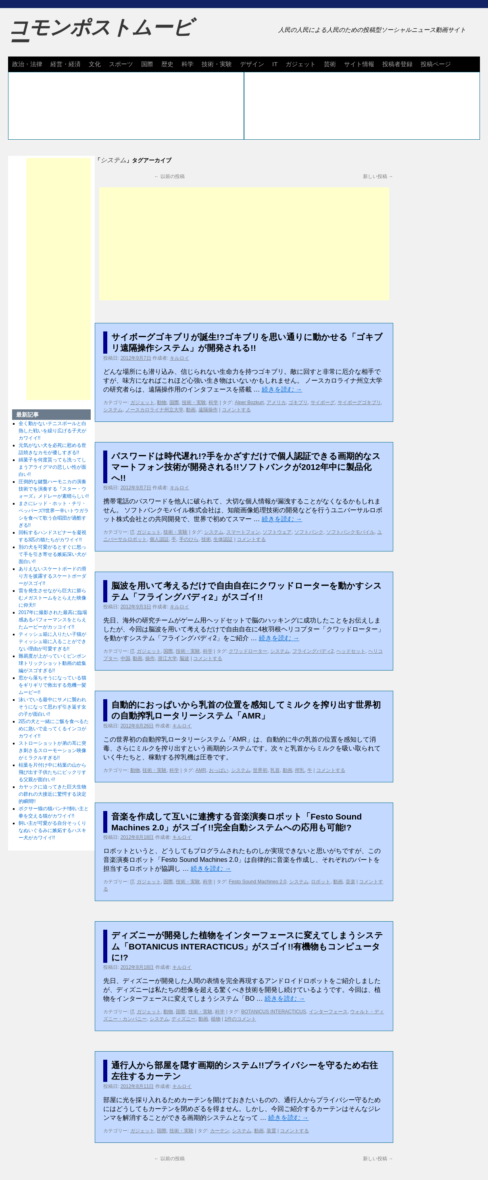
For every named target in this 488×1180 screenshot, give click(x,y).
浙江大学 (167, 658)
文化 (95, 64)
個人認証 (159, 539)
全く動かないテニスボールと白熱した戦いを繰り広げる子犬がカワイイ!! (52, 431)
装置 (271, 1131)
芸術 (330, 64)
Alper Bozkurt (249, 402)
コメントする (236, 410)
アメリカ (276, 402)
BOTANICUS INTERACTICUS (273, 1011)
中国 (125, 658)
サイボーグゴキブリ (359, 402)
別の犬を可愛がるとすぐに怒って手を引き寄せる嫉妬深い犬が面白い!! (52, 554)
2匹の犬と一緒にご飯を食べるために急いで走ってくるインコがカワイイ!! (54, 729)
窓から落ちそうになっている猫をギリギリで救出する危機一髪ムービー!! (52, 685)
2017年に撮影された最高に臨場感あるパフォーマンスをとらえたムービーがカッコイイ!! (53, 620)
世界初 (260, 770)
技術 (206, 539)
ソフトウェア (277, 532)
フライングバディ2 (313, 651)
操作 (150, 658)
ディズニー (183, 1019)
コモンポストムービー (100, 34)
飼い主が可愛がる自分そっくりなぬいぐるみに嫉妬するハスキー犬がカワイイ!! (52, 830)
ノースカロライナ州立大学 (154, 410)
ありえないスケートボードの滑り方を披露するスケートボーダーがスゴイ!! (52, 576)
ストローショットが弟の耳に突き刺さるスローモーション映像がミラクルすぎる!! (52, 750)
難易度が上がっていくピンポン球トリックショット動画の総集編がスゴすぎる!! (52, 663)
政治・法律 (27, 64)
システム (113, 410)
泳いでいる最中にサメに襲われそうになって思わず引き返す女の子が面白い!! (52, 707)
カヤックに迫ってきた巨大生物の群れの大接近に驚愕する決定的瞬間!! (52, 794)
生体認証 (223, 539)
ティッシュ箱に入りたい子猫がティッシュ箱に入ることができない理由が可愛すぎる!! (52, 641)
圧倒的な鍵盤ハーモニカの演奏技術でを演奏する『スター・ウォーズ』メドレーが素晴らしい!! (54, 489)
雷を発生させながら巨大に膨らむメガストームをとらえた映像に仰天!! (52, 598)
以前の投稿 (169, 176)
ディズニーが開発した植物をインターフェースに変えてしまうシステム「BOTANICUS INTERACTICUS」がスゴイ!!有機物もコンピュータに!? (247, 946)
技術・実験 (217, 64)
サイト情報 (359, 64)
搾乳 (299, 770)
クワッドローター (248, 651)
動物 (162, 402)
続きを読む (282, 389)
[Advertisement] (244, 243)
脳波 (184, 658)
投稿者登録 (397, 64)
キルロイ (179, 358)
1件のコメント (241, 1019)
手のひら (188, 539)
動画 (191, 410)
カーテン (219, 1131)
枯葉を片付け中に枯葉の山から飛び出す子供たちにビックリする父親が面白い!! (52, 772)
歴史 (167, 64)
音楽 (350, 881)
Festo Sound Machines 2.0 (257, 881)
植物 (216, 1019)
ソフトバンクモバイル (350, 532)
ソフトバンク (308, 532)
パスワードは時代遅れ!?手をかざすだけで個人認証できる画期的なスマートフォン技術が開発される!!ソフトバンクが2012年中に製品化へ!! (246, 467)
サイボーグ (323, 402)
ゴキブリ (298, 402)
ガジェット (301, 64)
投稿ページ (436, 64)
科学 (187, 64)
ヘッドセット (350, 651)
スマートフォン (243, 532)
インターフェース (328, 1011)
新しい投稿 (378, 176)
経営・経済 (65, 64)
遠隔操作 (208, 410)
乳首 (275, 770)
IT (274, 64)
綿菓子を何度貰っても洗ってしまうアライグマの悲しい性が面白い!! (52, 467)
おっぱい (218, 770)
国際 (147, 64)
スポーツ (121, 64)
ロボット (320, 881)
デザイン (252, 64)
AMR (201, 770)
